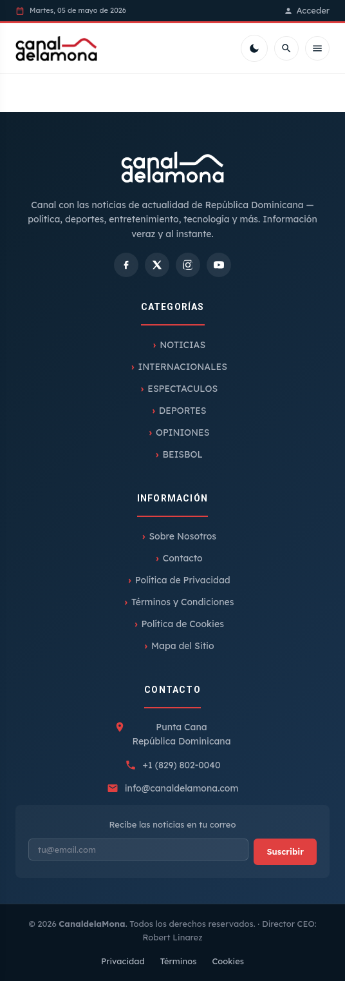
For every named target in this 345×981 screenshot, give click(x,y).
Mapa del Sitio (182, 646)
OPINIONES (182, 432)
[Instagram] (188, 265)
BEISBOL (183, 454)
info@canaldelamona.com (182, 788)
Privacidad (123, 961)
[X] (157, 265)
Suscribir (285, 851)
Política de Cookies (183, 624)
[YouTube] (219, 265)
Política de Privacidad (182, 580)
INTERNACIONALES (182, 367)
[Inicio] (56, 48)
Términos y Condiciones (182, 602)
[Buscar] (286, 48)
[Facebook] (126, 265)
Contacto (183, 558)
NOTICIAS (182, 345)
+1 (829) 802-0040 (182, 765)
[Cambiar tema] (254, 48)
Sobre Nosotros (182, 536)
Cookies (228, 961)
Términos (178, 961)
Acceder (307, 10)
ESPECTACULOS (182, 388)
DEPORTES (183, 410)
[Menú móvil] (317, 48)
